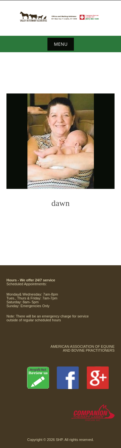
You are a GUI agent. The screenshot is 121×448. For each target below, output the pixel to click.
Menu (60, 44)
